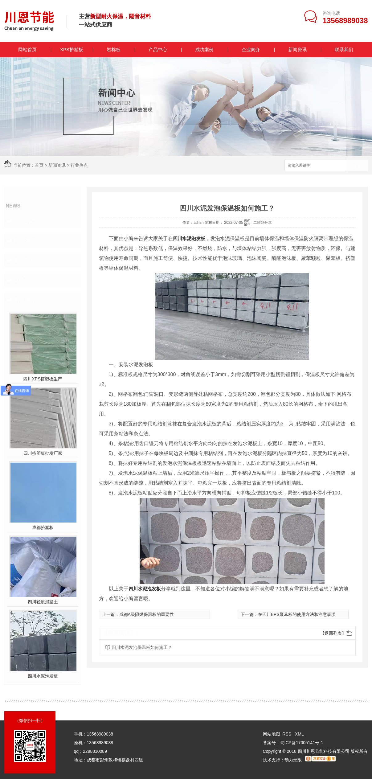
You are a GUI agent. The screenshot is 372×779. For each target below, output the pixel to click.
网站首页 (27, 49)
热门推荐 (25, 300)
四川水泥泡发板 (43, 676)
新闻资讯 (297, 49)
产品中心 (158, 49)
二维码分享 (262, 222)
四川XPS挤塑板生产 (42, 378)
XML (299, 734)
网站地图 (271, 734)
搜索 (357, 165)
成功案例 (204, 49)
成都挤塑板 (43, 527)
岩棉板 (114, 49)
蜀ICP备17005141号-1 (301, 742)
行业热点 (79, 165)
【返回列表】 (333, 633)
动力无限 (293, 759)
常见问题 (25, 260)
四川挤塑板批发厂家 (42, 453)
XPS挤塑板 (71, 49)
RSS (287, 734)
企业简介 (251, 49)
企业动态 (25, 221)
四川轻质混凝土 (43, 601)
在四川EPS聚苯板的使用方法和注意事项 (297, 614)
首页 (39, 165)
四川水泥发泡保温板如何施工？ (142, 647)
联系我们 (344, 49)
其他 (19, 280)
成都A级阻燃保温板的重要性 (146, 614)
